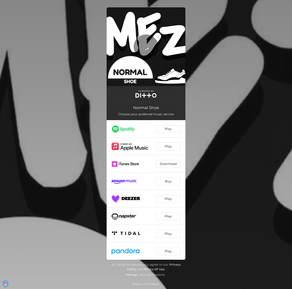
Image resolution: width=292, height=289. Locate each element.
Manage (132, 274)
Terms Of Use (154, 269)
